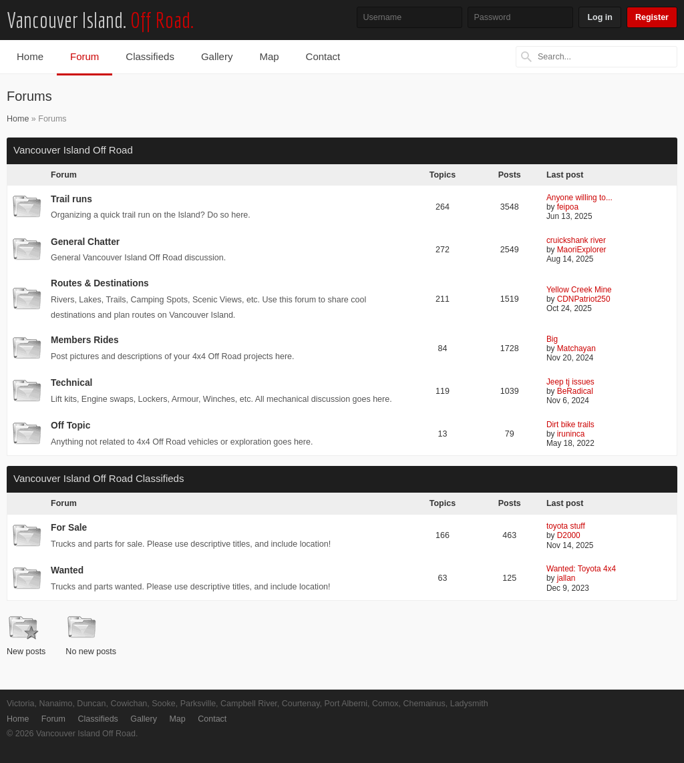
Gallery (217, 56)
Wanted (67, 570)
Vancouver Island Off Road (73, 150)
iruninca (571, 434)
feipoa (567, 207)
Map (269, 56)
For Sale (69, 528)
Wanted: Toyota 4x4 (581, 568)
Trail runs (71, 199)
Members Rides (85, 340)
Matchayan (576, 348)
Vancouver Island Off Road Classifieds (98, 478)
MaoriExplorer (582, 249)
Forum (84, 56)
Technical (71, 383)
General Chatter (85, 242)
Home (30, 56)
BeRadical (575, 391)
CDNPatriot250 (584, 299)
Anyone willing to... (579, 197)
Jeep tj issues (570, 382)
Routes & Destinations (100, 283)
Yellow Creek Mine (579, 289)
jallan (566, 578)
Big (552, 339)
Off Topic (70, 426)
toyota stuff (565, 526)
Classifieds (150, 56)
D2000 (568, 535)
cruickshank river (576, 240)
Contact (323, 56)
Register (652, 17)
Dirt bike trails (570, 424)
